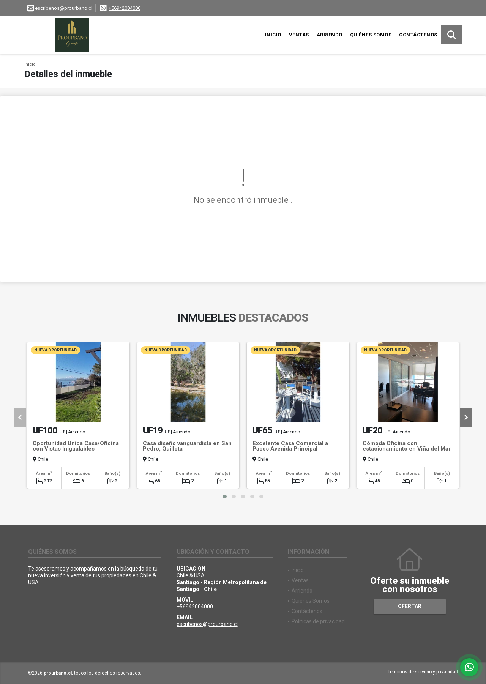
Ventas (299, 35)
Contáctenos (418, 35)
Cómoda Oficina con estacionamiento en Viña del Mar (407, 446)
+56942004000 (124, 8)
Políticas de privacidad (318, 621)
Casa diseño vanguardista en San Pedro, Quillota (187, 446)
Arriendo (329, 35)
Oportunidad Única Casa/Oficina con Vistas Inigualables (76, 446)
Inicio (273, 35)
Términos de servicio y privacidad (423, 672)
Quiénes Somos (371, 35)
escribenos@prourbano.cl (207, 624)
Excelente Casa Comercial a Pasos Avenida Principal (290, 446)
